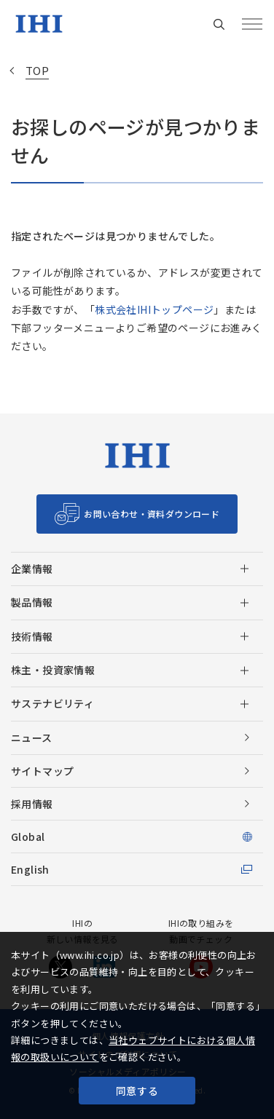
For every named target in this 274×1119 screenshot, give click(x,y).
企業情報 (32, 568)
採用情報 (32, 803)
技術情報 (32, 636)
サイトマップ (42, 771)
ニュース (31, 737)
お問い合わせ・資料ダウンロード (151, 513)
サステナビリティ (52, 703)
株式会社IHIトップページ (154, 309)
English (30, 869)
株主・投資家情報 (53, 670)
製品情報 (32, 602)
